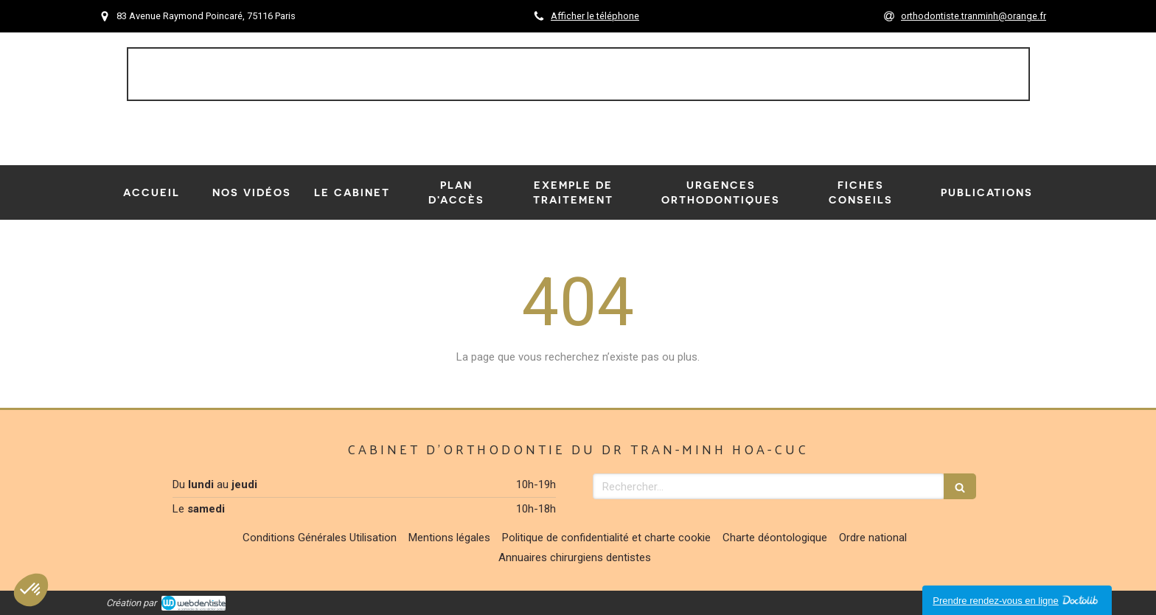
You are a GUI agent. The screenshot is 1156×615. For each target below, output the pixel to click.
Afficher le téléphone (595, 15)
